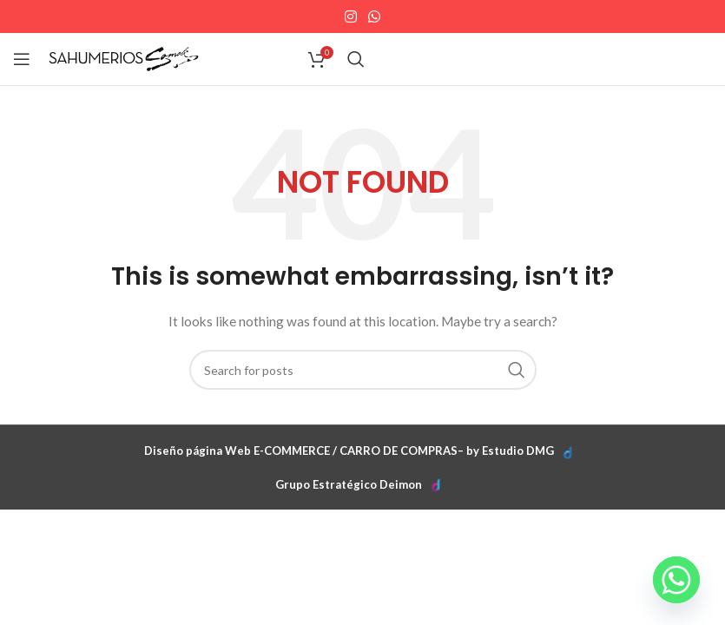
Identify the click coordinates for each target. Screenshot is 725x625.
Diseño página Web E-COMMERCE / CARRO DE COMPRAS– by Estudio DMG (349, 450)
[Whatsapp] (676, 579)
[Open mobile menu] (21, 59)
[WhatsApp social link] (374, 16)
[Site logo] (124, 57)
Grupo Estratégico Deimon (348, 484)
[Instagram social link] (350, 16)
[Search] (356, 59)
